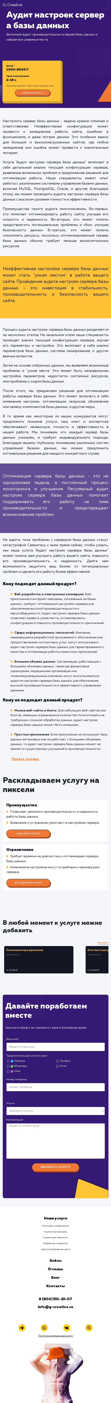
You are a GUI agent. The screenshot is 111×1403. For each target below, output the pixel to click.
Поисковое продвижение (55, 1226)
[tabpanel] (43, 960)
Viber (15, 1071)
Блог (55, 1278)
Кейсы (55, 1261)
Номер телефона (16, 1079)
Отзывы (55, 1269)
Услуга (10, 1103)
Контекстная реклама (55, 1232)
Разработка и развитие (55, 1243)
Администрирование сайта (55, 1249)
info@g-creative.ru (55, 1307)
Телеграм (18, 1061)
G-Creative (12, 5)
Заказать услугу (32, 93)
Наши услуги (55, 1218)
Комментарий (14, 1120)
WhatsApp (19, 1066)
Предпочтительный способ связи (26, 1056)
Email (63, 1066)
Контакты (55, 1286)
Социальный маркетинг (55, 1238)
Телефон (65, 1061)
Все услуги (103, 943)
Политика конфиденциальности (55, 1336)
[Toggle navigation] (103, 4)
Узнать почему (26, 759)
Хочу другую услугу (28, 883)
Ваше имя (12, 1039)
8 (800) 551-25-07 (55, 1299)
